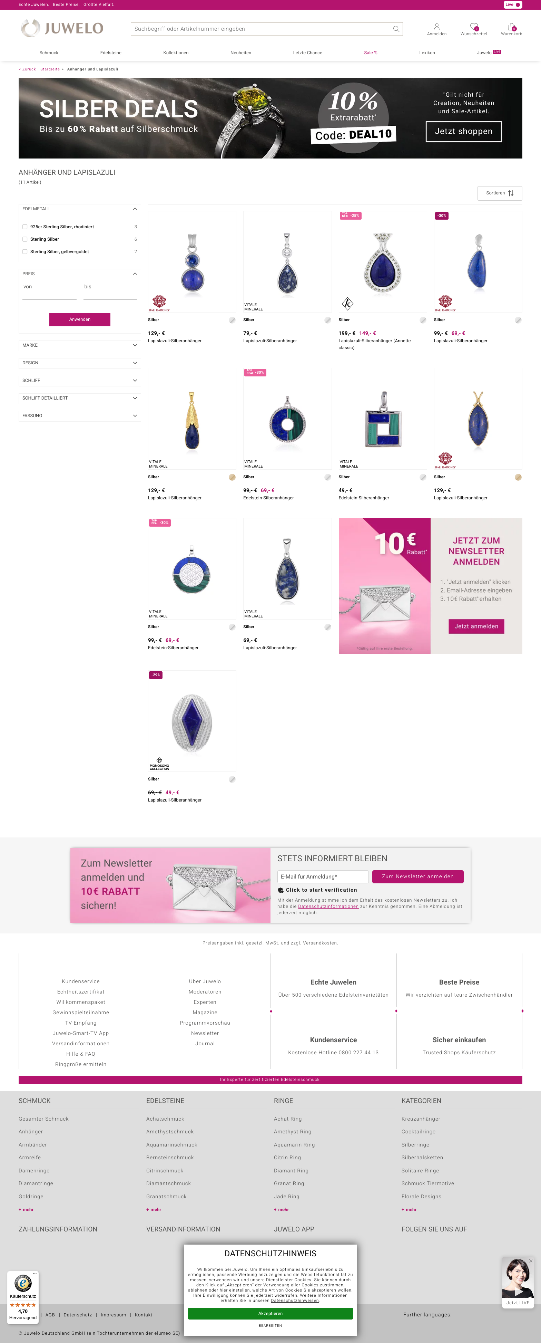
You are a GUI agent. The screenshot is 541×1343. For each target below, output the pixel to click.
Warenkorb (511, 31)
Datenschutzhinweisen (295, 1301)
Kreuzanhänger (421, 1119)
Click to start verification (321, 890)
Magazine (205, 1013)
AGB (50, 1315)
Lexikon (427, 53)
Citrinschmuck (165, 1171)
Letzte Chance (307, 53)
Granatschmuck (166, 1197)
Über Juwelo (205, 982)
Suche (396, 29)
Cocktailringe (419, 1132)
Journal (205, 1044)
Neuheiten (240, 53)
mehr (28, 1210)
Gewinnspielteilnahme (80, 1013)
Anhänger (31, 1132)
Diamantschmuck (168, 1184)
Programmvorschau (205, 1023)
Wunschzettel (474, 31)
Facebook (408, 1251)
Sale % (370, 53)
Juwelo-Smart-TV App (81, 1033)
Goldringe (31, 1197)
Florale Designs (422, 1197)
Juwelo (489, 52)
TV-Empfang (81, 1023)
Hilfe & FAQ (81, 1054)
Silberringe (416, 1145)
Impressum (113, 1315)
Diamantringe (36, 1184)
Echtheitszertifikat (81, 992)
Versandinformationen (81, 1044)
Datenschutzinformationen (328, 906)
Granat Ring (289, 1184)
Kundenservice (81, 982)
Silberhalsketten (422, 1158)
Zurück (29, 69)
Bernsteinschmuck (170, 1158)
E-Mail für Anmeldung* (309, 877)
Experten (205, 1002)
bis (88, 287)
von (27, 287)
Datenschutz (78, 1315)
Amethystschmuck (170, 1132)
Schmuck (49, 53)
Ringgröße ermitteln (81, 1064)
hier (224, 1290)
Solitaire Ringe (420, 1171)
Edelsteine (110, 53)
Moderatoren (205, 992)
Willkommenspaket (81, 1002)
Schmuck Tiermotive (428, 1184)
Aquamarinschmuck (171, 1145)
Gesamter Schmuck (44, 1119)
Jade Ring (287, 1197)
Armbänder (33, 1145)
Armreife (30, 1158)
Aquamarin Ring (294, 1145)
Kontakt (144, 1315)
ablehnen (197, 1290)
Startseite (50, 69)
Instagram (444, 1251)
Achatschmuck (165, 1119)
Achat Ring (288, 1119)
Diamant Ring (291, 1171)
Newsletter (205, 1033)
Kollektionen (176, 53)
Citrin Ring (287, 1158)
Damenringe (34, 1171)
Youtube (426, 1251)
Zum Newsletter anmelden (418, 877)
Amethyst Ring (293, 1132)
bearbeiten (270, 1326)
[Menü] (35, 1275)
